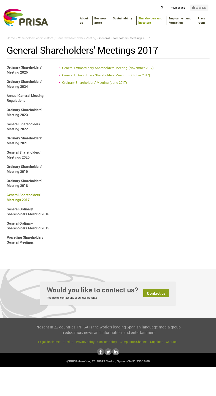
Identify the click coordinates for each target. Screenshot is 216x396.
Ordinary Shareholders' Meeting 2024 (24, 84)
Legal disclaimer (49, 342)
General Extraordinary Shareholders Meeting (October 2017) (106, 75)
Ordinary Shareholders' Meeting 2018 (24, 183)
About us (84, 20)
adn (169, 377)
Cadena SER (140, 377)
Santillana (99, 377)
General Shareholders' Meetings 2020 (24, 155)
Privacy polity (85, 342)
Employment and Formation (180, 20)
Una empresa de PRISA (20, 380)
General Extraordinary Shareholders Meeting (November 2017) (108, 68)
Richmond (56, 390)
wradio (100, 383)
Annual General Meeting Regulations (25, 98)
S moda (135, 390)
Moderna (77, 390)
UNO (88, 383)
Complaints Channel (133, 342)
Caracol (184, 377)
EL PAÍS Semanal (149, 383)
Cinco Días (117, 383)
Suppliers (156, 342)
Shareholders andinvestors (150, 20)
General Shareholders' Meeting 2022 (24, 126)
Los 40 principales (79, 377)
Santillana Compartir (122, 377)
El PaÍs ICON (117, 390)
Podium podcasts (98, 390)
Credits (68, 342)
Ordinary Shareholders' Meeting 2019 (24, 169)
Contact (171, 342)
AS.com (155, 377)
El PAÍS (58, 377)
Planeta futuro (165, 383)
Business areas (100, 20)
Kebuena (181, 383)
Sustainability (122, 18)
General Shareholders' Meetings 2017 (24, 197)
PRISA (25, 17)
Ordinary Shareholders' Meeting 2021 (24, 140)
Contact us (156, 293)
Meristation (174, 390)
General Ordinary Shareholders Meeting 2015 (28, 226)
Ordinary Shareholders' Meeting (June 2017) (94, 82)
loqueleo (154, 390)
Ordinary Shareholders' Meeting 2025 (24, 70)
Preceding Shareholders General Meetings (25, 240)
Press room (201, 20)
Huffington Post (64, 383)
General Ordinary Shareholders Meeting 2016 (28, 211)
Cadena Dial (133, 383)
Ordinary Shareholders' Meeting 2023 (24, 112)
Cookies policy (107, 342)
